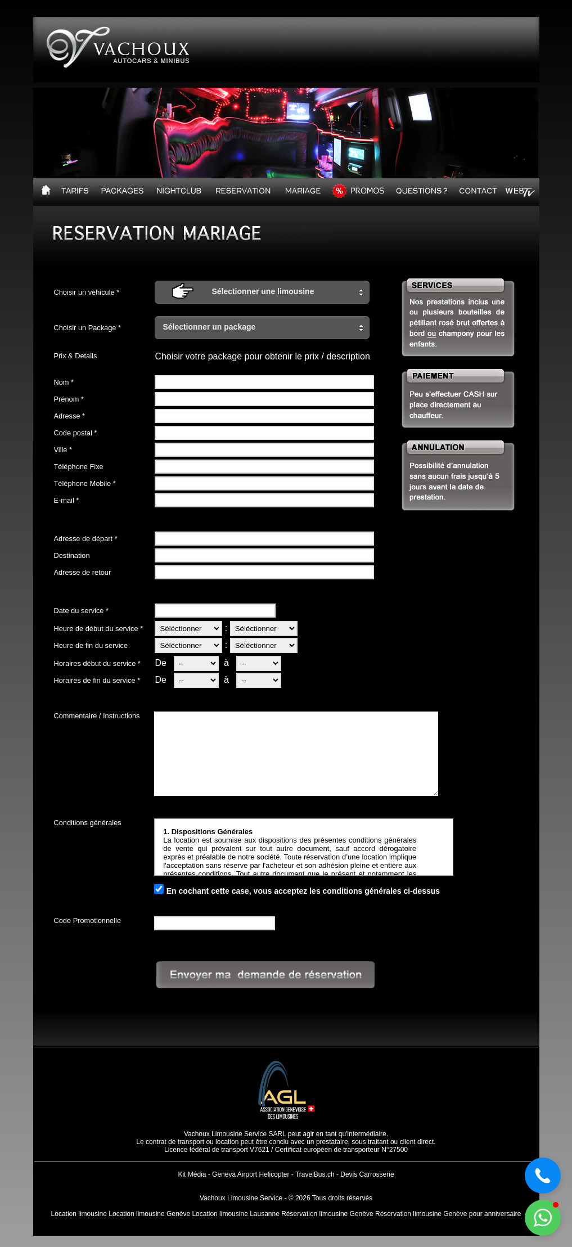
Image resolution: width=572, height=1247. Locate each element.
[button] (262, 292)
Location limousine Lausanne (235, 1214)
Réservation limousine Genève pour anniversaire (448, 1214)
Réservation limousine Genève (327, 1214)
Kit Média (192, 1174)
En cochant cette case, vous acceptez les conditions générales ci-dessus (303, 890)
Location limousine (79, 1214)
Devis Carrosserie (367, 1174)
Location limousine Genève (149, 1214)
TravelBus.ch (315, 1174)
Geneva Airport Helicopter (250, 1174)
